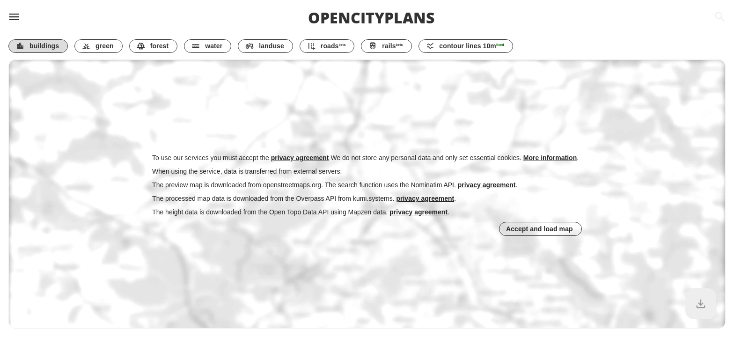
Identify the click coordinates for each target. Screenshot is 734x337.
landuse (264, 46)
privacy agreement (300, 157)
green (97, 46)
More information (550, 157)
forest (153, 46)
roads (326, 46)
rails (385, 46)
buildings (37, 46)
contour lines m (465, 46)
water (206, 46)
